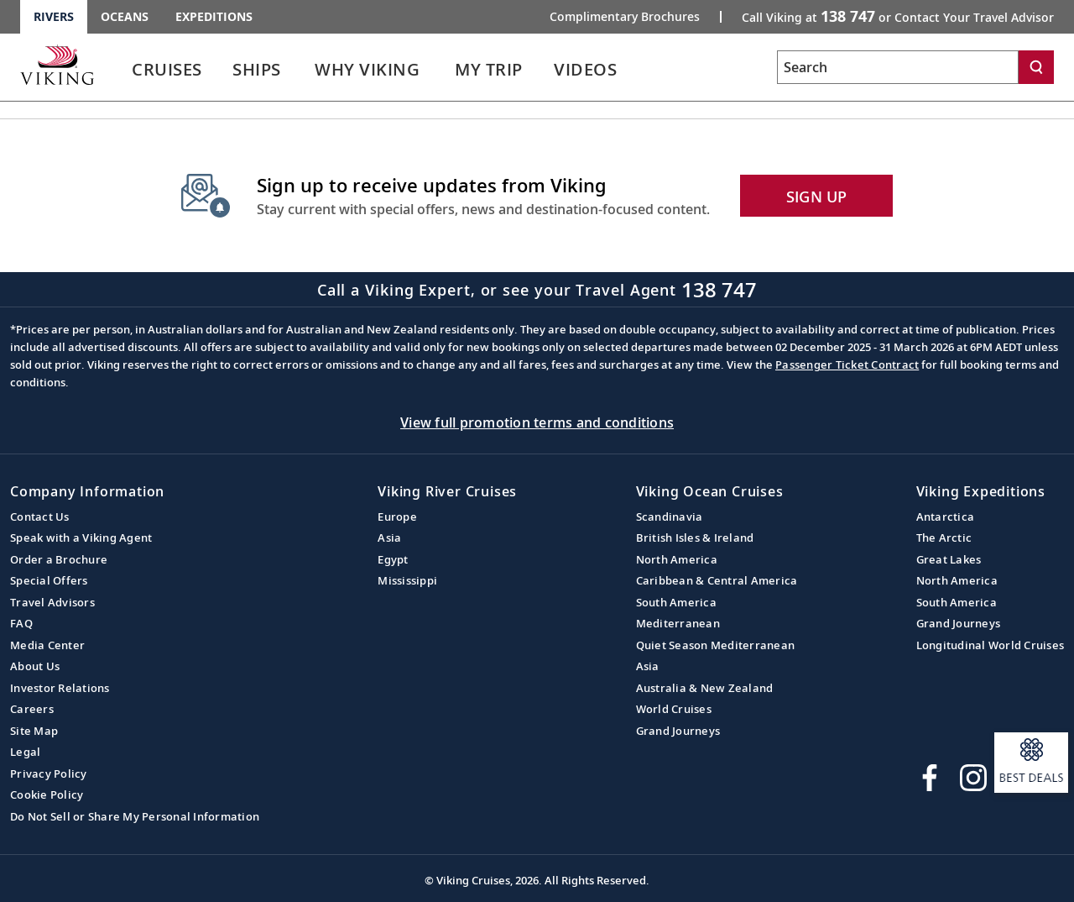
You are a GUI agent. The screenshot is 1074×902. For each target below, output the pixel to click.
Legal (25, 751)
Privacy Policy (48, 773)
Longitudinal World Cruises (990, 645)
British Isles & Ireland (695, 537)
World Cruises (674, 708)
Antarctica (945, 516)
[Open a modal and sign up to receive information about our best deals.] (1031, 762)
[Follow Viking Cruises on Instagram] (973, 778)
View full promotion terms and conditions (537, 422)
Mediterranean (678, 623)
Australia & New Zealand (705, 687)
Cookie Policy (46, 794)
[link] (167, 73)
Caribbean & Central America (717, 580)
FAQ (21, 623)
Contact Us (40, 516)
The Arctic (944, 537)
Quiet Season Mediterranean (715, 645)
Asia (389, 537)
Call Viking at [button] (898, 16)
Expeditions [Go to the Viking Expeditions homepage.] (214, 16)
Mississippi (407, 580)
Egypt (393, 559)
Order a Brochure (58, 559)
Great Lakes (949, 559)
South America (676, 602)
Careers (32, 708)
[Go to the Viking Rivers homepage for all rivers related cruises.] (57, 65)
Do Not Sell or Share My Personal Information (134, 816)
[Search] (1036, 67)
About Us (35, 666)
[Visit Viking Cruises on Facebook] (929, 778)
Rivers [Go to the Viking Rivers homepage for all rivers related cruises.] (54, 16)
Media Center (47, 645)
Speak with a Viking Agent (81, 537)
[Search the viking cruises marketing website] (898, 67)
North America (676, 559)
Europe (397, 516)
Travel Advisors (52, 602)
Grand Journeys (678, 730)
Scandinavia (669, 516)
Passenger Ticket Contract (847, 364)
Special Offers (49, 580)
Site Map (34, 730)
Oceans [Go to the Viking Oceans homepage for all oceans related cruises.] (125, 16)
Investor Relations (60, 687)
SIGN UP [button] (816, 196)
